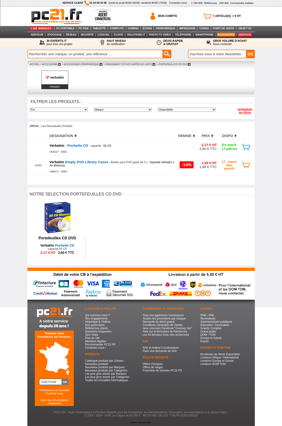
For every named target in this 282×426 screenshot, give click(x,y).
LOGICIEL (104, 34)
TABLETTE (99, 28)
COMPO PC (117, 28)
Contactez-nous (178, 2)
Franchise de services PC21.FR (162, 370)
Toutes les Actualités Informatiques (106, 380)
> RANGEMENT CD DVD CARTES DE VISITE (129, 64)
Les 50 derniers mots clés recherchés (166, 334)
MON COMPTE (167, 16)
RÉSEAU (71, 34)
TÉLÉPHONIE (183, 34)
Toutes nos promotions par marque (164, 318)
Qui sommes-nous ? (97, 315)
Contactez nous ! (95, 347)
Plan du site (92, 338)
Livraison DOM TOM (213, 364)
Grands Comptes (211, 328)
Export (205, 341)
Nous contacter (230, 42)
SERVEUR (37, 34)
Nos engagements (96, 318)
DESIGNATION (61, 136)
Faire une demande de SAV (160, 351)
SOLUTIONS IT (136, 34)
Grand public (208, 331)
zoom (38, 165)
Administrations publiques (216, 321)
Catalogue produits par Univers (104, 360)
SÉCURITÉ (87, 34)
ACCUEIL (35, 64)
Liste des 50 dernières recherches (54, 402)
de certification (116, 42)
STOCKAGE (54, 34)
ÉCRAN (147, 28)
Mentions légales (95, 341)
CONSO (204, 28)
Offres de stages (153, 367)
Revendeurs (208, 318)
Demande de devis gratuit (159, 321)
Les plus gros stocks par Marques (105, 373)
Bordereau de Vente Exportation (220, 354)
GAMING (133, 28)
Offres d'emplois (153, 364)
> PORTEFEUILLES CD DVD (173, 64)
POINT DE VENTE (223, 28)
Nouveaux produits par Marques (105, 367)
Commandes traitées (236, 3)
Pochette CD (57, 245)
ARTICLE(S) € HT (227, 16)
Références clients (96, 328)
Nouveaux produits (96, 364)
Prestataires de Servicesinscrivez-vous (54, 392)
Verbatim (55, 86)
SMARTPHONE (204, 34)
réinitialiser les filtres (244, 111)
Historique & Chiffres (97, 321)
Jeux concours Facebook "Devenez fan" (167, 328)
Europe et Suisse (211, 338)
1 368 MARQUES (41, 28)
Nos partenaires (95, 325)
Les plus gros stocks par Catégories (107, 377)
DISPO (227, 136)
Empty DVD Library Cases (79, 162)
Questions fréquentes (98, 331)
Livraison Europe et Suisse (217, 360)
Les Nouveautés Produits (56, 126)
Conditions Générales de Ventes (163, 325)
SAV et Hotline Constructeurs (161, 347)
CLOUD (118, 34)
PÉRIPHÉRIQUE (165, 28)
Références (204, 3)
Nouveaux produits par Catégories (106, 370)
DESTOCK (245, 34)
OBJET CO (244, 28)
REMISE (185, 136)
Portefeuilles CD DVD (57, 238)
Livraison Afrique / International (220, 357)
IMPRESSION (187, 28)
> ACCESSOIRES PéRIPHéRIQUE (82, 64)
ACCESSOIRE (226, 34)
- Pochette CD (69, 145)
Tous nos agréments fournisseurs (163, 315)
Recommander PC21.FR (100, 344)
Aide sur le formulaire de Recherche (165, 331)
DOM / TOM (208, 334)
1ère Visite (91, 334)
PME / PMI (207, 315)
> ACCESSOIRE (51, 64)
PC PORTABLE (65, 28)
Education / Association (215, 325)
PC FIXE (84, 28)
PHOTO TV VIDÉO (160, 34)
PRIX (206, 136)
